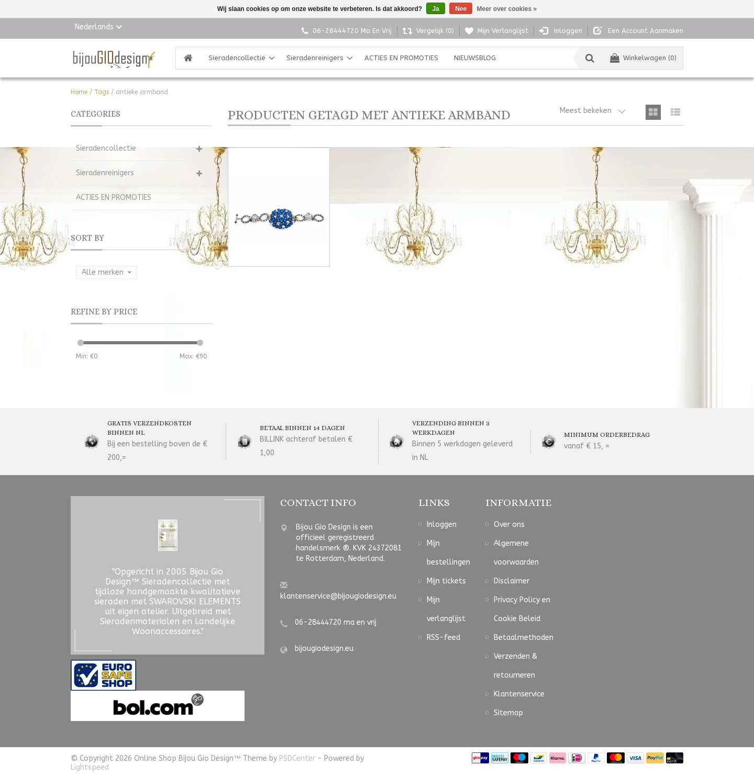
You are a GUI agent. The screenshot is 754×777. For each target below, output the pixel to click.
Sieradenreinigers (314, 58)
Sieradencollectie (236, 58)
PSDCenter (297, 758)
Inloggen (442, 524)
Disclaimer (511, 581)
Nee (461, 9)
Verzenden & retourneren (515, 666)
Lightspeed (90, 767)
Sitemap (508, 712)
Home (79, 92)
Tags (101, 92)
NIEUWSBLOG (475, 58)
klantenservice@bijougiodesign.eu (338, 596)
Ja (435, 9)
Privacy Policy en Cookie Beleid (522, 609)
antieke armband (142, 92)
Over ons (509, 524)
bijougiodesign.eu (324, 648)
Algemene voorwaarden (516, 553)
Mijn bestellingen (448, 553)
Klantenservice (519, 694)
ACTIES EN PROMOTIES (401, 58)
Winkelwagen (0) (643, 58)
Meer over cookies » (507, 9)
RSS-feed (443, 637)
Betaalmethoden (523, 637)
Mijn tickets (446, 581)
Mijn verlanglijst (446, 609)
